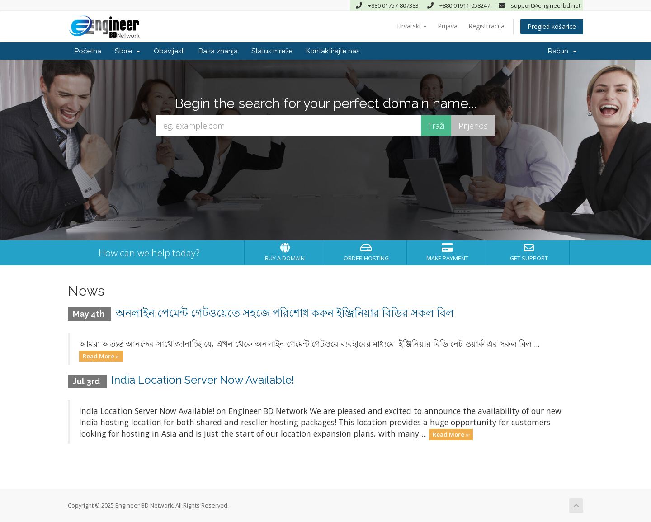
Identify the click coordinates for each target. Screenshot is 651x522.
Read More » (101, 356)
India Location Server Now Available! (202, 379)
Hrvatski (412, 26)
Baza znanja (218, 51)
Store (127, 51)
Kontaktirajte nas (332, 51)
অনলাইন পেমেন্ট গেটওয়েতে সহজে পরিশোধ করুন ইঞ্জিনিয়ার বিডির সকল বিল (285, 313)
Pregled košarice (552, 26)
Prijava (448, 26)
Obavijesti (169, 51)
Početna (88, 51)
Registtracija (486, 26)
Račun (562, 51)
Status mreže (271, 51)
